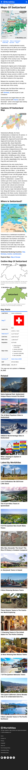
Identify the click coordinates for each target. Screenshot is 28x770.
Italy (23, 252)
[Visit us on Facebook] (5, 758)
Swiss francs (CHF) (16, 359)
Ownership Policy (5, 752)
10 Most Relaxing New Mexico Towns (14, 654)
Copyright (3, 743)
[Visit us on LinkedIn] (14, 758)
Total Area (5, 333)
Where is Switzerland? (15, 41)
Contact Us (3, 738)
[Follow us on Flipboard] (2, 758)
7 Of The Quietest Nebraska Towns (13, 674)
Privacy (2, 740)
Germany (6, 92)
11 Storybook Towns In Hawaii (11, 570)
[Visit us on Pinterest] (11, 758)
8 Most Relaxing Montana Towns (12, 590)
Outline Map (5, 42)
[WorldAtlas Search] (26, 2)
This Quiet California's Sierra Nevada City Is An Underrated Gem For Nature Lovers (14, 697)
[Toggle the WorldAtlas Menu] (1, 2)
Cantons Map (5, 41)
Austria (9, 254)
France (16, 99)
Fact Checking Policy (5, 747)
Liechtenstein (17, 254)
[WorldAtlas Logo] (9, 2)
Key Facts (12, 42)
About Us (3, 745)
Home (2, 736)
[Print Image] (22, 12)
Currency (5, 359)
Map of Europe (15, 257)
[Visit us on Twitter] (8, 758)
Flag (17, 42)
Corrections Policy (5, 750)
